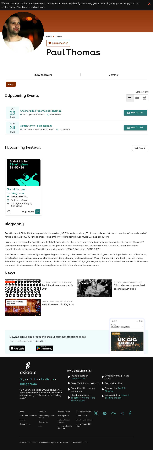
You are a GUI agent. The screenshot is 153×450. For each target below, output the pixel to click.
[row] (137, 98)
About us (42, 412)
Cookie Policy (25, 424)
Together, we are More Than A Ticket (83, 399)
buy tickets (135, 113)
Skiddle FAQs (81, 416)
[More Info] (9, 211)
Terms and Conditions (28, 416)
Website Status (64, 412)
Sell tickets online (83, 412)
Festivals (47, 379)
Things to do (28, 384)
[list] (129, 98)
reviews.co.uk (78, 378)
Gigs (23, 379)
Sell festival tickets (84, 420)
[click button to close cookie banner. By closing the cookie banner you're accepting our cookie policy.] (149, 3)
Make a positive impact (117, 396)
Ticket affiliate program (64, 421)
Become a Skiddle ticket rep (65, 427)
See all (140, 148)
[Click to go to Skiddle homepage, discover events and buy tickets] (28, 367)
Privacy (22, 420)
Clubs (33, 379)
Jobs (40, 426)
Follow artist (58, 43)
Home (49, 36)
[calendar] (144, 98)
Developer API (63, 416)
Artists (58, 36)
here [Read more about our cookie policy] (24, 7)
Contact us (43, 422)
